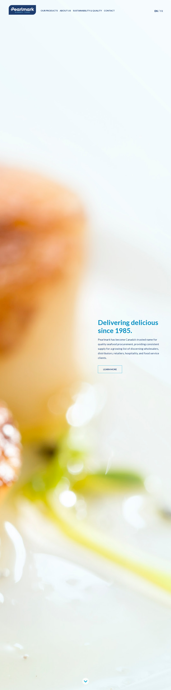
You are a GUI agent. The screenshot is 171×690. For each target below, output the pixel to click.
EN (156, 11)
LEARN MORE (110, 369)
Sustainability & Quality (88, 10)
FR (161, 11)
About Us (66, 10)
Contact (110, 10)
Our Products (50, 10)
